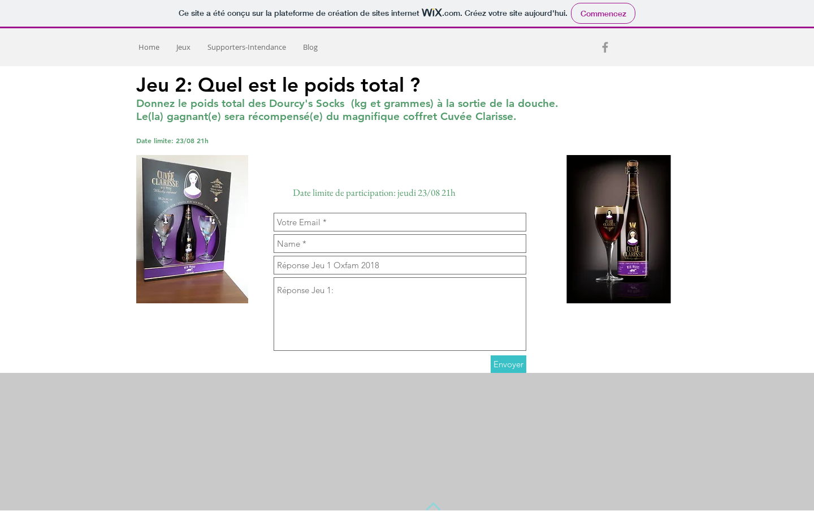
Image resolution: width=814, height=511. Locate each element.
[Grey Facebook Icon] (605, 47)
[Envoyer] (508, 364)
